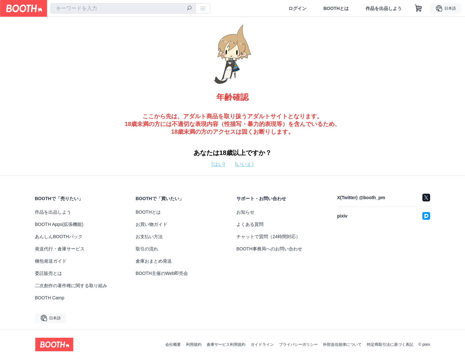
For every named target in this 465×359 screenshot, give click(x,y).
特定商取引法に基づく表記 (390, 344)
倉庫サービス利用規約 (226, 344)
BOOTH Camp (49, 297)
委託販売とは (48, 273)
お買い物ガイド (151, 224)
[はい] (218, 164)
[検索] (189, 8)
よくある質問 (250, 224)
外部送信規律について (342, 344)
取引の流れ (147, 248)
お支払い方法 (149, 236)
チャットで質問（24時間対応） (268, 236)
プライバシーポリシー (298, 344)
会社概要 (173, 344)
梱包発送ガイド (51, 261)
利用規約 (194, 344)
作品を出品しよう (384, 8)
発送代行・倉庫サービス (60, 248)
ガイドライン (262, 344)
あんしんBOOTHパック (59, 236)
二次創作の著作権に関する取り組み (71, 285)
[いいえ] (244, 164)
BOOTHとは (336, 8)
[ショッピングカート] (418, 8)
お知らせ (245, 212)
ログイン (297, 8)
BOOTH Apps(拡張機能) (59, 224)
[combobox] (123, 8)
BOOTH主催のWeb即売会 (162, 273)
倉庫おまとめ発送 (154, 261)
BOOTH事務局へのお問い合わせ (269, 248)
